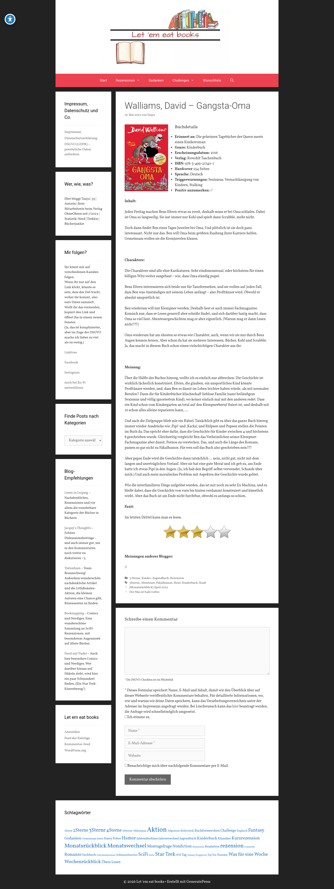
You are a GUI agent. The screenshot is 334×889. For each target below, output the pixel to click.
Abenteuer (148, 583)
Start (103, 80)
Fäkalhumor (164, 583)
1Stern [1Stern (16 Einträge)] (68, 831)
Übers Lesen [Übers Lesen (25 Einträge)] (111, 862)
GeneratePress (198, 881)
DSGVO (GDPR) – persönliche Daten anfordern (77, 149)
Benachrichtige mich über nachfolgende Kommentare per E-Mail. (177, 765)
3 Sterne (134, 578)
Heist (177, 583)
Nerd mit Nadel (75, 653)
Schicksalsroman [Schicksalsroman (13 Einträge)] (106, 855)
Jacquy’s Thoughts (77, 528)
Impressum (72, 132)
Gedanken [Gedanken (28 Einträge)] (72, 838)
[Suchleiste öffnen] (232, 80)
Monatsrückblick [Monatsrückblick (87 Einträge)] (85, 846)
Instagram (72, 372)
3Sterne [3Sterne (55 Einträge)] (97, 830)
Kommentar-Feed (77, 744)
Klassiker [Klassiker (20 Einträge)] (224, 838)
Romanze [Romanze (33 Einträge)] (72, 855)
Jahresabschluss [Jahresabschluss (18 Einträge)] (147, 839)
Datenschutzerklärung (80, 138)
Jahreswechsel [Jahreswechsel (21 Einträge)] (169, 838)
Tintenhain (72, 568)
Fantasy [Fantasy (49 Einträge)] (256, 830)
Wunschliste (212, 80)
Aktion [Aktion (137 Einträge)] (157, 829)
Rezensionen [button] (130, 80)
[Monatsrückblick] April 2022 (148, 587)
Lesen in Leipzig (76, 493)
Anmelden (72, 732)
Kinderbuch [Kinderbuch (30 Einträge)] (207, 838)
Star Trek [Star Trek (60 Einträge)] (165, 854)
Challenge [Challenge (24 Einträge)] (228, 830)
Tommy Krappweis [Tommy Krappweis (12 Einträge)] (197, 855)
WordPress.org (75, 750)
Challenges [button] (185, 80)
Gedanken (156, 80)
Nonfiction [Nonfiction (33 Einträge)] (182, 846)
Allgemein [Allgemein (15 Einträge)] (173, 831)
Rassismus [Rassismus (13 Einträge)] (198, 847)
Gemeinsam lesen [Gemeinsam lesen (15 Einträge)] (92, 839)
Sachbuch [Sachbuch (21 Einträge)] (89, 855)
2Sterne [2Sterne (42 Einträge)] (80, 830)
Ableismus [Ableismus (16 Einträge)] (139, 831)
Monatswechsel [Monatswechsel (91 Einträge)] (126, 846)
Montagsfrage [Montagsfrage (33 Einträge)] (159, 846)
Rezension (177, 578)
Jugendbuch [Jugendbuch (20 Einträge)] (188, 838)
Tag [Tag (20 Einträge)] (184, 855)
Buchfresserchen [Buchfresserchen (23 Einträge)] (207, 830)
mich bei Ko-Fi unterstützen (75, 385)
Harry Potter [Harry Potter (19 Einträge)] (112, 839)
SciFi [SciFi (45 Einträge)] (143, 854)
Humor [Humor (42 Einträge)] (129, 838)
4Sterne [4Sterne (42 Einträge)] (114, 830)
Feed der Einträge (77, 738)
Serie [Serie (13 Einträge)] (151, 855)
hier (235, 706)
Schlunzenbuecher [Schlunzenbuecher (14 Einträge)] (127, 855)
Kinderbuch (190, 583)
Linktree (70, 352)
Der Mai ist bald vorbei (144, 592)
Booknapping (74, 613)
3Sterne (134, 583)
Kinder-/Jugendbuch (155, 578)
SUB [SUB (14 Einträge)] (178, 855)
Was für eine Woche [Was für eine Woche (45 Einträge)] (248, 854)
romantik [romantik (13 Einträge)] (249, 847)
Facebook (71, 362)
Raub (202, 583)
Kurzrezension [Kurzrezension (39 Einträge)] (246, 838)
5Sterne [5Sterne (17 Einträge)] (127, 831)
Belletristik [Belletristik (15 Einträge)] (187, 831)
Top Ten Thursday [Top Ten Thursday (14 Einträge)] (217, 855)
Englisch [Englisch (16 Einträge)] (242, 831)
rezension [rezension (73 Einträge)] (232, 846)
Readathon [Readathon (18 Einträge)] (212, 847)
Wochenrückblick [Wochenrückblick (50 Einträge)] (82, 861)
